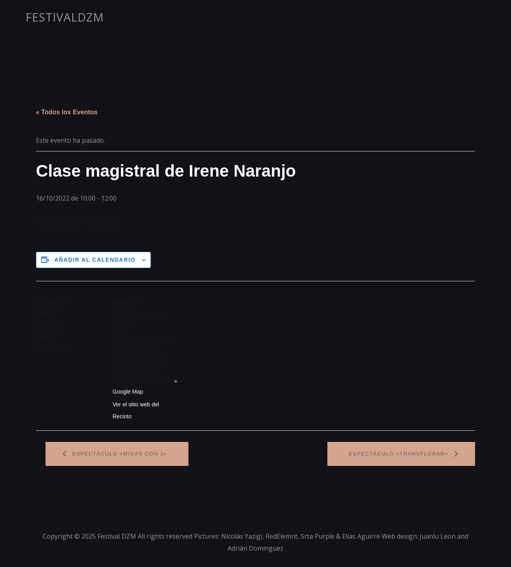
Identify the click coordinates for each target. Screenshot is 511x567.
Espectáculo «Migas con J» (118, 454)
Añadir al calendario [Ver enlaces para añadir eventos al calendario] (94, 260)
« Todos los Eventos (66, 112)
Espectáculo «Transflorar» (399, 454)
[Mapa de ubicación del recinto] (231, 336)
